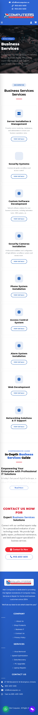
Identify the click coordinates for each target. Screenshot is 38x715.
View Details (19, 139)
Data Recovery (19, 660)
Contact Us (19, 633)
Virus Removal (19, 651)
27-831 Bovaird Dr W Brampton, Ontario (20, 682)
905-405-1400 (20, 5)
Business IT (19, 629)
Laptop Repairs (19, 668)
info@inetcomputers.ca (20, 2)
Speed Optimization (19, 655)
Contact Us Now (19, 549)
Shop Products (19, 625)
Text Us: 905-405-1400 (14, 694)
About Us (19, 621)
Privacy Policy (19, 637)
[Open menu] (2, 22)
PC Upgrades (19, 664)
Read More (19, 488)
